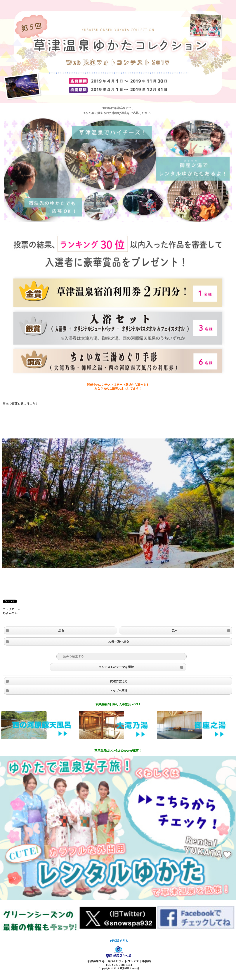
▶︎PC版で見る (119, 940)
